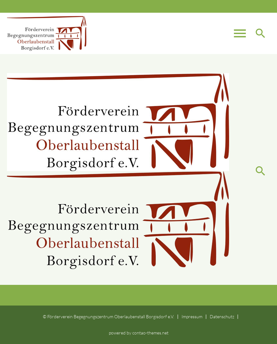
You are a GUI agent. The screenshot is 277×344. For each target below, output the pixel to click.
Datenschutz (222, 316)
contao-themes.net (150, 332)
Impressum (191, 316)
